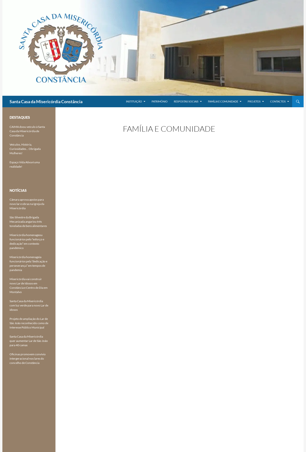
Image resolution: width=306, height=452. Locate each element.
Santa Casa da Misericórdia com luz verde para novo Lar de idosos (29, 305)
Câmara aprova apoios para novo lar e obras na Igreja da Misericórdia (27, 204)
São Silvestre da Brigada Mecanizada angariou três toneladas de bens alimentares (28, 221)
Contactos (278, 101)
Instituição (134, 101)
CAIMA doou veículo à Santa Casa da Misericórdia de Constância (27, 131)
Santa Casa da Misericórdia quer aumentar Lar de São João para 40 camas (29, 341)
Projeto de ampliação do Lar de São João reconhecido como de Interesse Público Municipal (29, 323)
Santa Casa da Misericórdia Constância (46, 101)
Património (160, 101)
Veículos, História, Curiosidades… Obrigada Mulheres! (25, 149)
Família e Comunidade (223, 101)
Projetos (254, 101)
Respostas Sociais (186, 101)
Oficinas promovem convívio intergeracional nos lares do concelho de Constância (28, 358)
